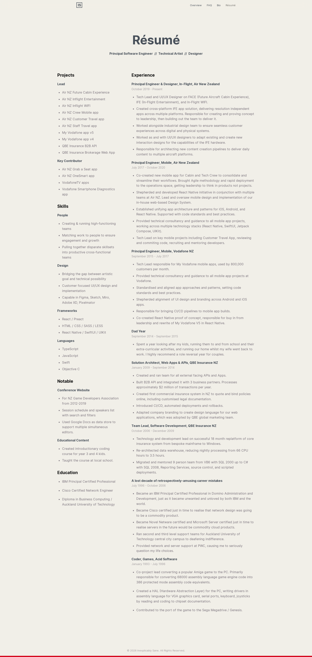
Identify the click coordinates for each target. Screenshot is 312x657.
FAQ (209, 5)
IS (79, 5)
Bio (219, 5)
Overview (196, 5)
